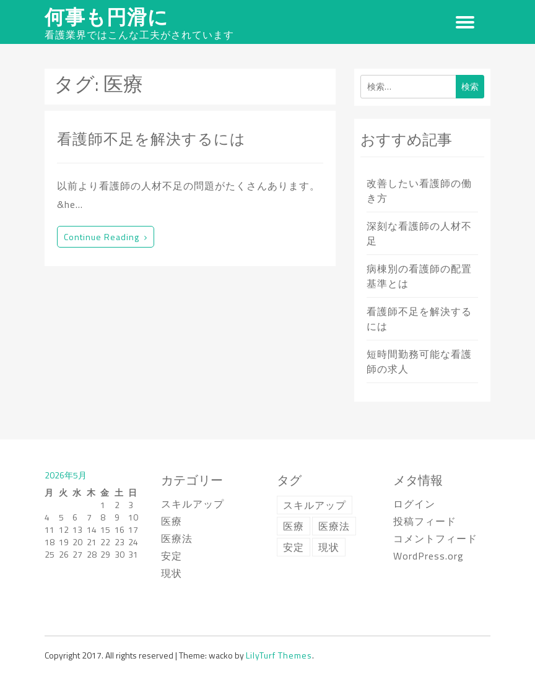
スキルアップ (192, 503)
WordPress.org (428, 555)
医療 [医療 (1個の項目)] (293, 526)
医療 (171, 521)
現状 (171, 573)
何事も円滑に (106, 17)
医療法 (177, 538)
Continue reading (105, 236)
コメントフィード (435, 538)
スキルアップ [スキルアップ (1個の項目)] (314, 505)
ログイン (414, 503)
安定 (171, 555)
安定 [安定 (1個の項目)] (293, 547)
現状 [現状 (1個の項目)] (328, 547)
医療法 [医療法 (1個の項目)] (334, 526)
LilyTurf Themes (279, 655)
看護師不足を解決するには (151, 138)
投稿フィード (424, 521)
